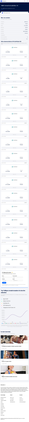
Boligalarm (2, 412)
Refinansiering (3, 407)
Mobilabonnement (3, 397)
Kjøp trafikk (11, 400)
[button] (27, 1)
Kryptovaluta (2, 415)
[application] (14, 316)
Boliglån (2, 409)
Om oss (21, 397)
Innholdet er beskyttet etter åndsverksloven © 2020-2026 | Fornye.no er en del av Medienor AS (13, 419)
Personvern (21, 400)
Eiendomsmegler (3, 410)
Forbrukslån (2, 406)
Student (2, 413)
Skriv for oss (12, 397)
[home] (3, 1)
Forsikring (2, 403)
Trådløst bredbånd (3, 400)
